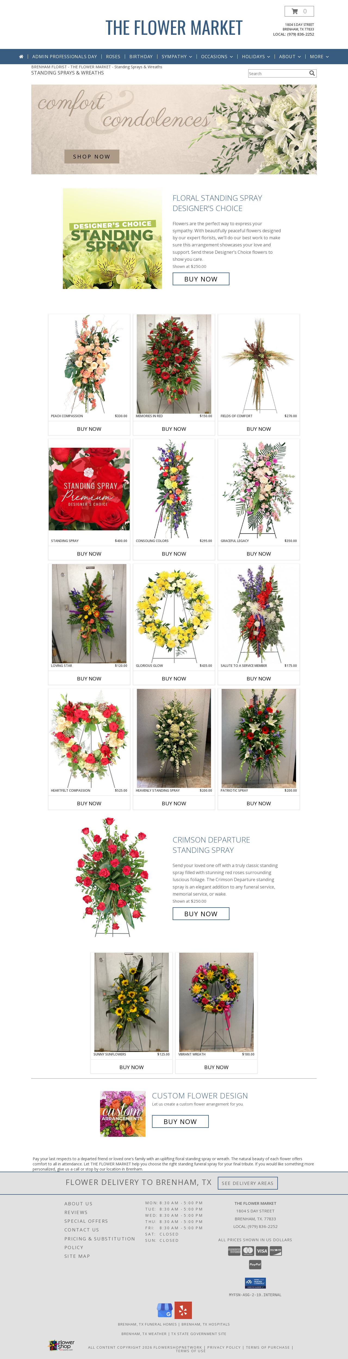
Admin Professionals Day (64, 57)
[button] (299, 11)
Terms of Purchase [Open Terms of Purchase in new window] (268, 1347)
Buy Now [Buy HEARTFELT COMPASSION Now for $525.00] (89, 803)
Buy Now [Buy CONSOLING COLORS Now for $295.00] (174, 553)
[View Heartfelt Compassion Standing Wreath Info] (89, 738)
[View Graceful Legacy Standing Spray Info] (259, 488)
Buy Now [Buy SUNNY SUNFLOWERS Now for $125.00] (131, 1067)
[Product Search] (277, 73)
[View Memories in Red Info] (174, 364)
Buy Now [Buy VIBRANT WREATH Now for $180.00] (216, 1067)
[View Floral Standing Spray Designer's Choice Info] (116, 238)
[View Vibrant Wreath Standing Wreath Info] (216, 1002)
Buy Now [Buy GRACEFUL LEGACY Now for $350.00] (259, 553)
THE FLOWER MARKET (174, 27)
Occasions (217, 57)
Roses (113, 57)
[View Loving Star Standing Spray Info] (89, 613)
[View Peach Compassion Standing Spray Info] (89, 363)
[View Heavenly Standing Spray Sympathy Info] (174, 738)
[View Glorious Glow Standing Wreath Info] (174, 613)
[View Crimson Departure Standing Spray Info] (116, 876)
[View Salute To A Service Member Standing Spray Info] (259, 613)
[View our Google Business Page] (164, 1317)
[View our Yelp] (183, 1317)
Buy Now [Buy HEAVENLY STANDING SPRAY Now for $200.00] (174, 803)
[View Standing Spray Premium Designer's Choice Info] (89, 488)
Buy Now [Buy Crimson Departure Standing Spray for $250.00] (201, 913)
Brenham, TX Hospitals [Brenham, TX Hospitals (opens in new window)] (206, 1323)
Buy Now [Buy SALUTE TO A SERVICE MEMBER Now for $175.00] (259, 678)
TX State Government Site (198, 1333)
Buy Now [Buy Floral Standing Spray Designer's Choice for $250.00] (201, 278)
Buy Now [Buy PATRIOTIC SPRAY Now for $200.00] (259, 803)
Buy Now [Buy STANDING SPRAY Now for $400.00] (89, 553)
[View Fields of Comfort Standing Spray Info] (259, 363)
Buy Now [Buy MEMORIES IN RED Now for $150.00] (174, 428)
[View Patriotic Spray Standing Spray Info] (259, 738)
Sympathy (177, 57)
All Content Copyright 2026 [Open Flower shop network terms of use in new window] (120, 1347)
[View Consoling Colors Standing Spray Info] (174, 488)
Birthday (141, 57)
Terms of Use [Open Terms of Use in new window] (191, 1350)
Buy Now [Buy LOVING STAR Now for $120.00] (89, 678)
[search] (312, 73)
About (290, 57)
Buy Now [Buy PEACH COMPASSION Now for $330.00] (89, 428)
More (320, 57)
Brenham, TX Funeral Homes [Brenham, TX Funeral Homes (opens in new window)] (147, 1323)
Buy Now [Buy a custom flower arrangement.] (180, 1121)
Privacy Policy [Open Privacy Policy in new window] (224, 1347)
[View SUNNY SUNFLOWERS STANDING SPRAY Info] (131, 1002)
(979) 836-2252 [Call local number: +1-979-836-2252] (300, 34)
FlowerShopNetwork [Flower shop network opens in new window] (178, 1347)
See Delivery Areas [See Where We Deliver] (248, 1183)
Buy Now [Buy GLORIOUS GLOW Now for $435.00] (174, 678)
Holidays (256, 57)
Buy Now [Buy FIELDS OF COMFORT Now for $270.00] (259, 428)
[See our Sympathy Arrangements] (174, 129)
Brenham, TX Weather (144, 1333)
